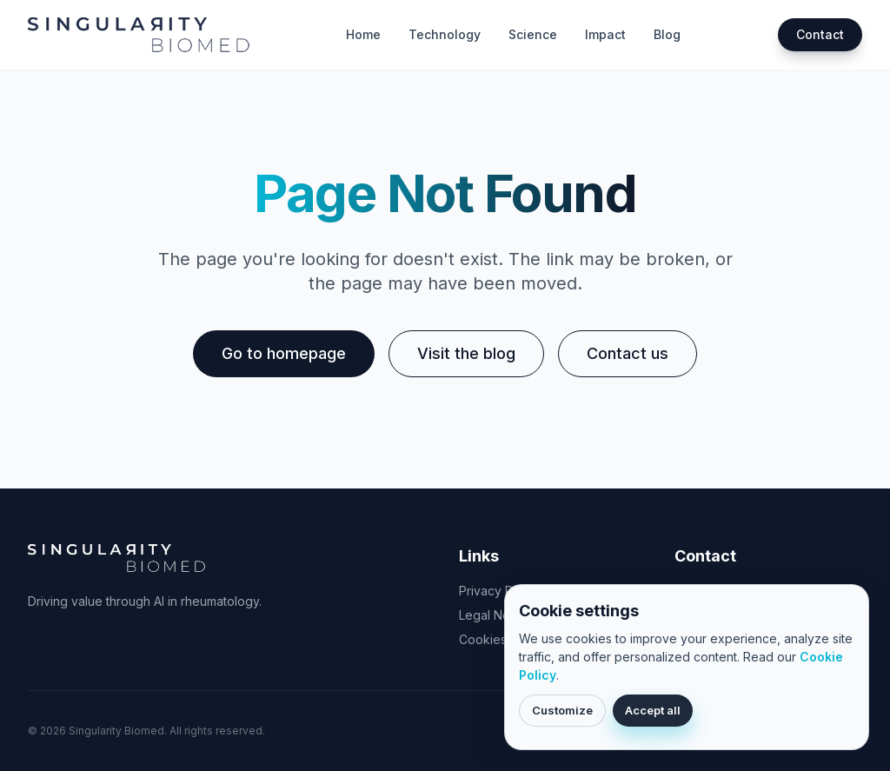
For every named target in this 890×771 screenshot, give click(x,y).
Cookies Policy (502, 639)
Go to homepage (284, 353)
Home (363, 34)
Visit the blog (466, 353)
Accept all (653, 710)
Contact (820, 34)
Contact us (627, 353)
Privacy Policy (499, 590)
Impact (605, 34)
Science (532, 34)
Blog (667, 34)
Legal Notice (495, 615)
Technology (444, 34)
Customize (562, 710)
